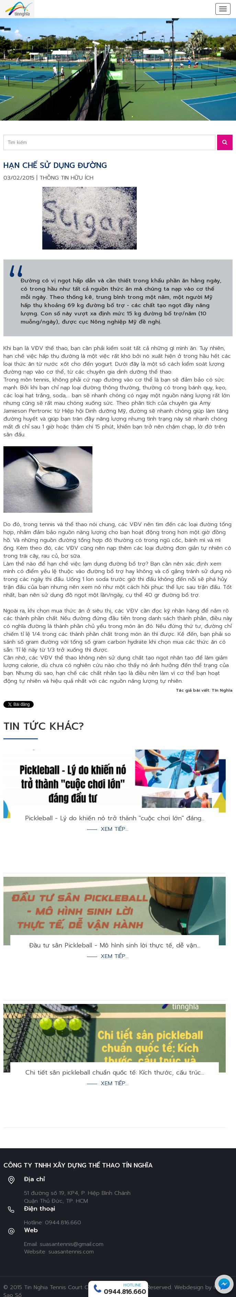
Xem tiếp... (114, 829)
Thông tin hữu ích (66, 178)
